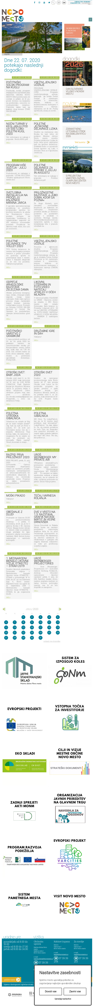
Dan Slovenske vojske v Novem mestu (75, 91)
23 (32, 632)
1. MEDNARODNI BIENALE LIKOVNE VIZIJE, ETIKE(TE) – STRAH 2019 (17, 562)
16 (32, 627)
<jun (4, 609)
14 (15, 627)
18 (49, 627)
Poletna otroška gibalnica (13, 416)
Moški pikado (15, 495)
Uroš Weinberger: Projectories (43, 561)
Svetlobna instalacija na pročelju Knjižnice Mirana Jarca (17, 197)
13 (6, 627)
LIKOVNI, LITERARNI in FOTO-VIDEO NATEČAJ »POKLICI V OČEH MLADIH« (45, 288)
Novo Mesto (18, 15)
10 (40, 622)
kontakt (59, 2)
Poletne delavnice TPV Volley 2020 (16, 243)
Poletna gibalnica (41, 415)
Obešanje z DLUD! (14, 513)
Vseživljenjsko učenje (45, 84)
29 (23, 638)
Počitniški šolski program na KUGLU (17, 85)
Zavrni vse (75, 991)
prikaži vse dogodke (52, 641)
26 (58, 632)
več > (8, 114)
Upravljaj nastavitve (63, 999)
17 (40, 627)
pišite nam (12, 980)
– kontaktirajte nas (80, 3)
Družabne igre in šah (44, 332)
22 (23, 632)
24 (40, 632)
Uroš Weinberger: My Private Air (45, 457)
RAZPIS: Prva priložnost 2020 (17, 456)
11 (49, 622)
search (53, 2)
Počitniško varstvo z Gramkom (14, 333)
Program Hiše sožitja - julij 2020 (16, 168)
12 (58, 622)
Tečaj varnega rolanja (45, 497)
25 (49, 632)
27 (6, 638)
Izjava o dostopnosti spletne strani (19, 984)
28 (15, 638)
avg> (60, 609)
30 (32, 638)
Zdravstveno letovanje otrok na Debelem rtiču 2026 (76, 132)
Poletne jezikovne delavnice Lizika (45, 126)
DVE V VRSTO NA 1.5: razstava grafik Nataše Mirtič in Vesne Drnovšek (44, 517)
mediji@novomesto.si (81, 954)
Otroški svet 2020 (43, 374)
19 (58, 627)
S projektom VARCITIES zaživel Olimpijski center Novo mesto (76, 179)
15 (23, 627)
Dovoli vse (50, 991)
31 (40, 638)
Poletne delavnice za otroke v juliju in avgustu (45, 169)
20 (6, 632)
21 (15, 632)
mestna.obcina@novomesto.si (43, 959)
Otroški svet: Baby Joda (15, 374)
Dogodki (7, 54)
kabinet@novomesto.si (61, 954)
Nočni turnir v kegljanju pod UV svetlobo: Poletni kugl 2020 (17, 129)
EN (64, 2)
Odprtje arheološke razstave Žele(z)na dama (17, 285)
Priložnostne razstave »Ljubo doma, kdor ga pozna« (46, 196)
